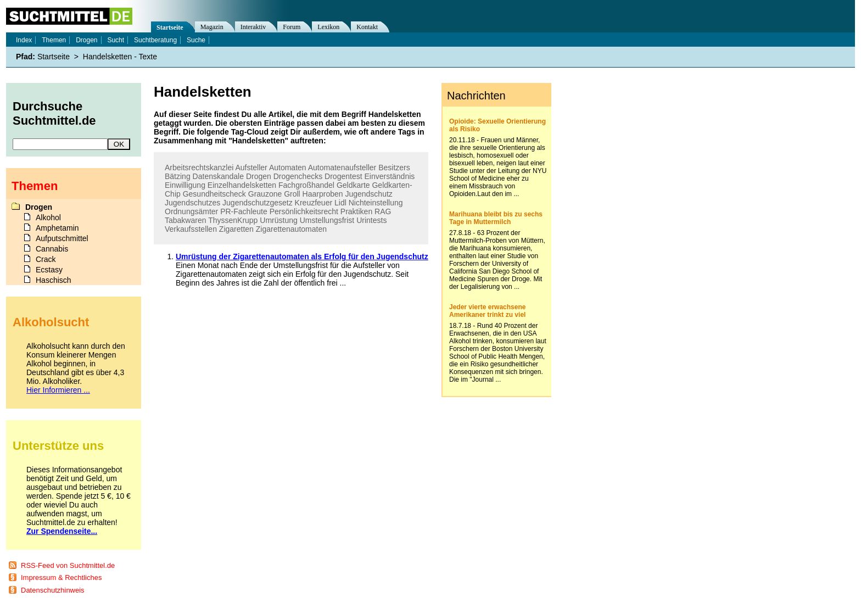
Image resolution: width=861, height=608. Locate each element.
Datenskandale (218, 176)
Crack (46, 259)
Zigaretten (236, 229)
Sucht (115, 40)
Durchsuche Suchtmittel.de (54, 113)
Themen (54, 40)
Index (24, 40)
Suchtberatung (155, 40)
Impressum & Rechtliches (61, 577)
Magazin (211, 27)
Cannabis (52, 248)
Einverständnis (389, 176)
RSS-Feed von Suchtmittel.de (68, 565)
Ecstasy (49, 269)
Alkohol (48, 217)
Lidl (340, 202)
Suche (196, 40)
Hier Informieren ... (58, 390)
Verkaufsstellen (191, 229)
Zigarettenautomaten (291, 229)
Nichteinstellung (376, 202)
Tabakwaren (185, 220)
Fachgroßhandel (306, 185)
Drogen (258, 176)
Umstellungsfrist (327, 220)
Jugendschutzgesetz (257, 202)
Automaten (287, 167)
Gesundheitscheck (214, 193)
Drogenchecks (298, 176)
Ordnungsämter (191, 211)
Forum (291, 27)
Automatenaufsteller (342, 167)
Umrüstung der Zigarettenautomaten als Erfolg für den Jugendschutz (302, 256)
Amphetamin (57, 228)
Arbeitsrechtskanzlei (199, 167)
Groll (292, 193)
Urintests (371, 220)
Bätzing (178, 176)
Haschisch (53, 280)
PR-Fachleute (243, 211)
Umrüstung (278, 220)
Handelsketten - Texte (120, 56)
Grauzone (265, 193)
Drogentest (343, 176)
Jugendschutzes (192, 202)
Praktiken (356, 211)
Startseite (169, 27)
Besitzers (394, 167)
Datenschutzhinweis (53, 590)
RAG (382, 211)
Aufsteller (251, 167)
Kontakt (367, 27)
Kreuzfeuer (313, 202)
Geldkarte (353, 185)
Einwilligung (185, 185)
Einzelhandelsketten (242, 185)
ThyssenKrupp (233, 220)
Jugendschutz (368, 193)
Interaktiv (253, 27)
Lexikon (328, 27)
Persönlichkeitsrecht (304, 211)
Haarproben (323, 193)
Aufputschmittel (62, 238)
